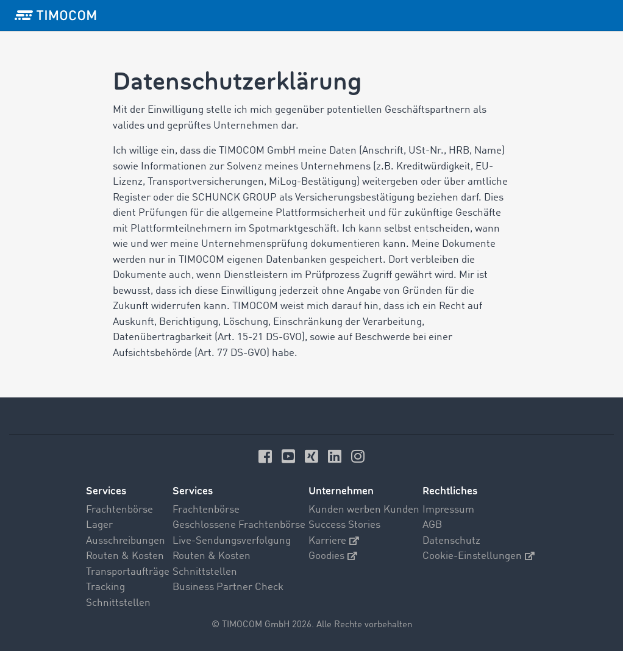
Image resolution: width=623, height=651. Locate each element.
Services (106, 491)
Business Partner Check (228, 587)
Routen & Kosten (125, 556)
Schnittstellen (118, 603)
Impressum (448, 510)
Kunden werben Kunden (363, 510)
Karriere (333, 541)
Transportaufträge (127, 572)
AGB (432, 525)
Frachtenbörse (119, 510)
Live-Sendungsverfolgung (232, 541)
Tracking (105, 587)
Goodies (332, 556)
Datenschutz (451, 541)
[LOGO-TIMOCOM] (55, 15)
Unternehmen (341, 491)
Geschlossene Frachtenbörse (239, 525)
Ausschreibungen (125, 541)
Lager (99, 525)
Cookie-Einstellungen (478, 556)
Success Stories (344, 525)
